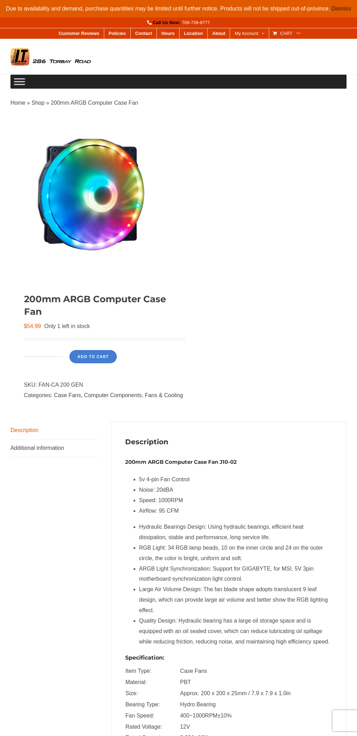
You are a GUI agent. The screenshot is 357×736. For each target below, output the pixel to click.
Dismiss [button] (341, 9)
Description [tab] (24, 430)
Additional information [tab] (37, 448)
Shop (37, 103)
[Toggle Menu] (19, 82)
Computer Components (113, 395)
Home (17, 103)
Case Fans (67, 395)
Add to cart (93, 356)
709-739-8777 (196, 22)
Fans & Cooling (164, 395)
